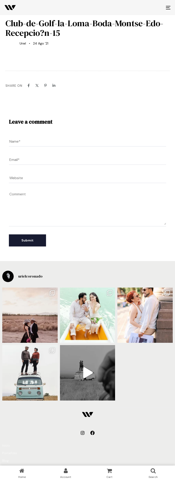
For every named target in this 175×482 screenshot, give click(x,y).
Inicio (6, 445)
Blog (5, 460)
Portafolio (9, 453)
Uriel (23, 43)
